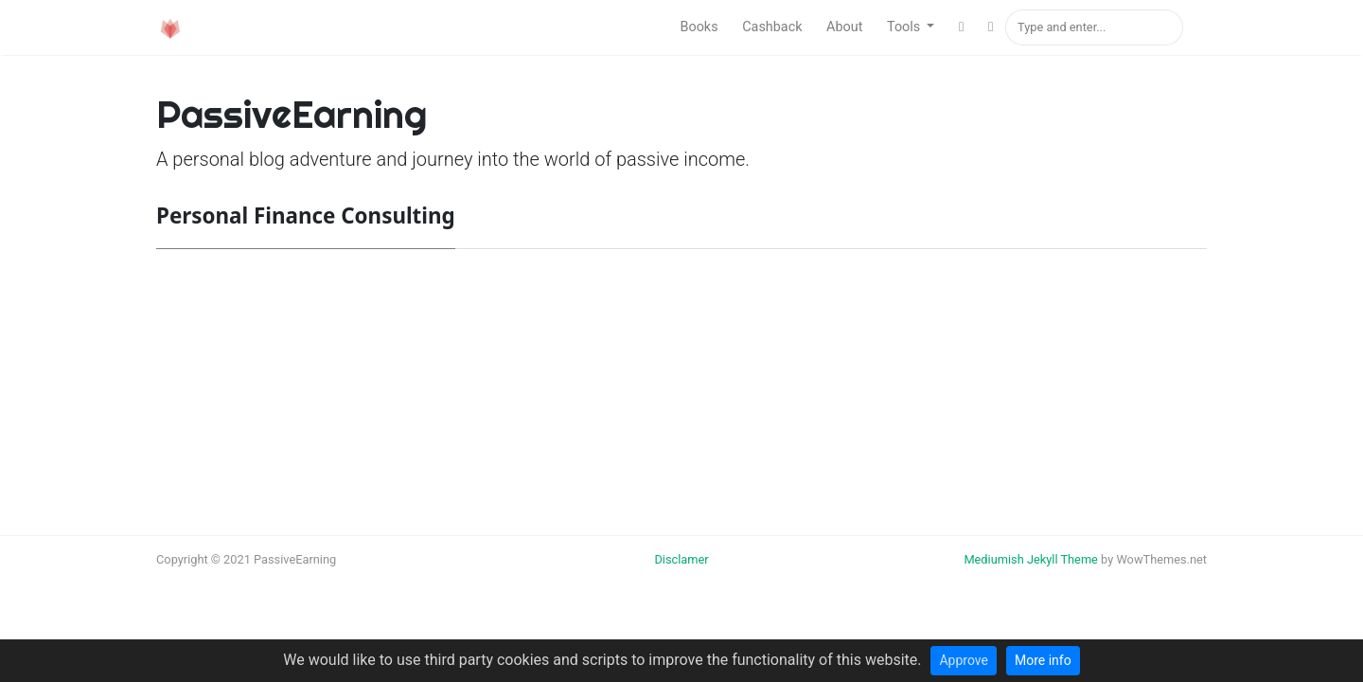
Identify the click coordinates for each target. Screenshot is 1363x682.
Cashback (772, 27)
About (844, 27)
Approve (963, 660)
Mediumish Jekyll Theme (1031, 559)
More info (1043, 660)
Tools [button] (905, 27)
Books (698, 27)
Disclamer (681, 559)
